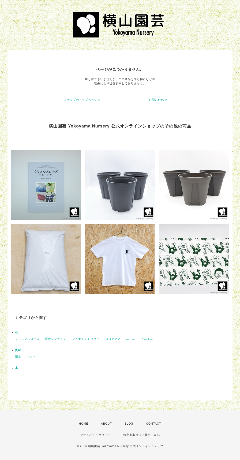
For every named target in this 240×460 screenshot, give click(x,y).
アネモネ (147, 338)
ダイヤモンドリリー (86, 338)
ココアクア (112, 338)
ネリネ (130, 338)
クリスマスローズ (27, 338)
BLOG (129, 423)
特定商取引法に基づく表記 (141, 435)
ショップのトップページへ (82, 99)
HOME (83, 423)
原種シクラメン (55, 338)
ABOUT (106, 423)
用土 (18, 356)
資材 (18, 350)
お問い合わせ (158, 99)
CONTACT (153, 423)
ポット (31, 356)
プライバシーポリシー (95, 435)
